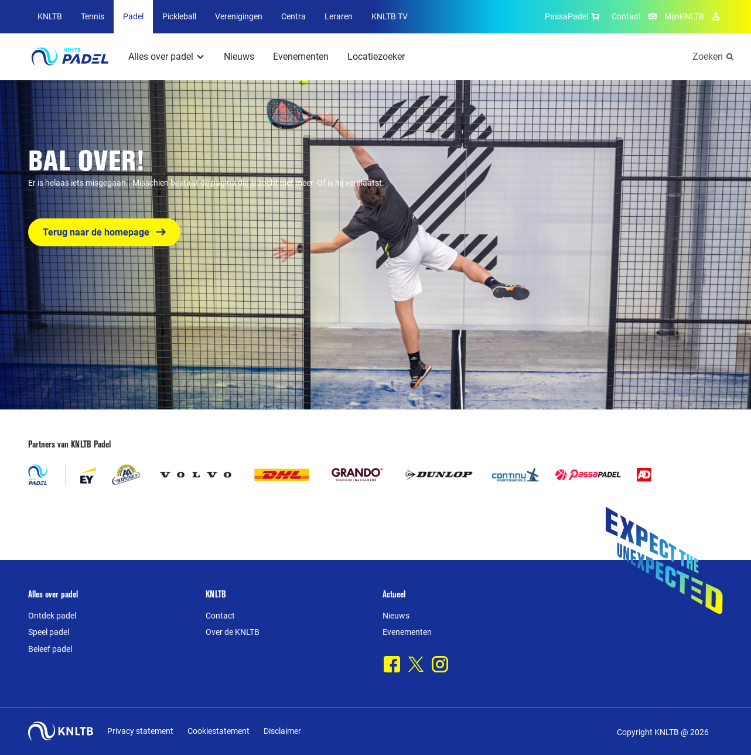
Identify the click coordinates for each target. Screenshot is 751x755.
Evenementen (301, 56)
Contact (626, 16)
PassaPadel (573, 16)
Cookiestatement (218, 731)
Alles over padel (160, 56)
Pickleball (179, 16)
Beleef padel (50, 649)
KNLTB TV (389, 16)
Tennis (92, 16)
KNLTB (49, 16)
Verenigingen (238, 16)
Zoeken (707, 56)
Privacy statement (140, 731)
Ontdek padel (52, 615)
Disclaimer (282, 731)
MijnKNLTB (684, 16)
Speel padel (48, 632)
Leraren (339, 16)
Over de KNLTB (233, 632)
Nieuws (239, 56)
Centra (293, 16)
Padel (133, 16)
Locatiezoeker (376, 56)
